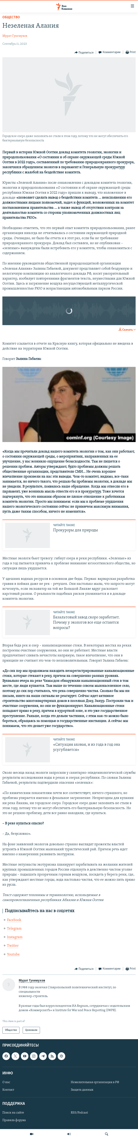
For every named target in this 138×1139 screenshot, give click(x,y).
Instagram (14, 937)
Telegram (14, 929)
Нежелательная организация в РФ (95, 1082)
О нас (6, 1082)
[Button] (84, 52)
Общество (11, 17)
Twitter (12, 946)
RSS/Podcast (79, 1113)
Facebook (14, 920)
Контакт (8, 1089)
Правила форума (14, 1120)
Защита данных (82, 1089)
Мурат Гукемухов (14, 36)
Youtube (13, 954)
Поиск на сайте (13, 1113)
